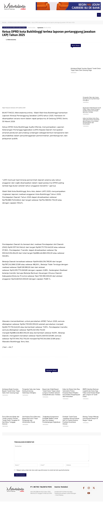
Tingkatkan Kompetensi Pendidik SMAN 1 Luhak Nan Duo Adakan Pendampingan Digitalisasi (51, 419)
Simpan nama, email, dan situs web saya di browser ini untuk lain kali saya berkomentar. (43, 470)
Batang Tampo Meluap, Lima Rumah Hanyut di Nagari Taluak (91, 418)
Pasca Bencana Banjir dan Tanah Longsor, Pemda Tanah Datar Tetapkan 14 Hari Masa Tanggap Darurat (10, 420)
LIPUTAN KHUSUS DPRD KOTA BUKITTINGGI (19, 22)
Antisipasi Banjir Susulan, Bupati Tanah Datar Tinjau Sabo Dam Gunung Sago (86, 69)
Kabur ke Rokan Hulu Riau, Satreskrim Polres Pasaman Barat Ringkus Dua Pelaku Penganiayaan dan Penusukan (91, 175)
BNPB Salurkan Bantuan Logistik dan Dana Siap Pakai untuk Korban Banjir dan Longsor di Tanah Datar (91, 392)
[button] (99, 15)
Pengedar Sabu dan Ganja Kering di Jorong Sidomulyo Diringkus (91, 153)
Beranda (4, 22)
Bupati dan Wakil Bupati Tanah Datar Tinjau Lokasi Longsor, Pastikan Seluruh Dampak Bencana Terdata (92, 164)
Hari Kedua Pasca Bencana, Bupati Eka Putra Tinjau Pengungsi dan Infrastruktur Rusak (31, 419)
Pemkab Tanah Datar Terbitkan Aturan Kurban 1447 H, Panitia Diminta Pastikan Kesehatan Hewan (71, 420)
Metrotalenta (11, 39)
